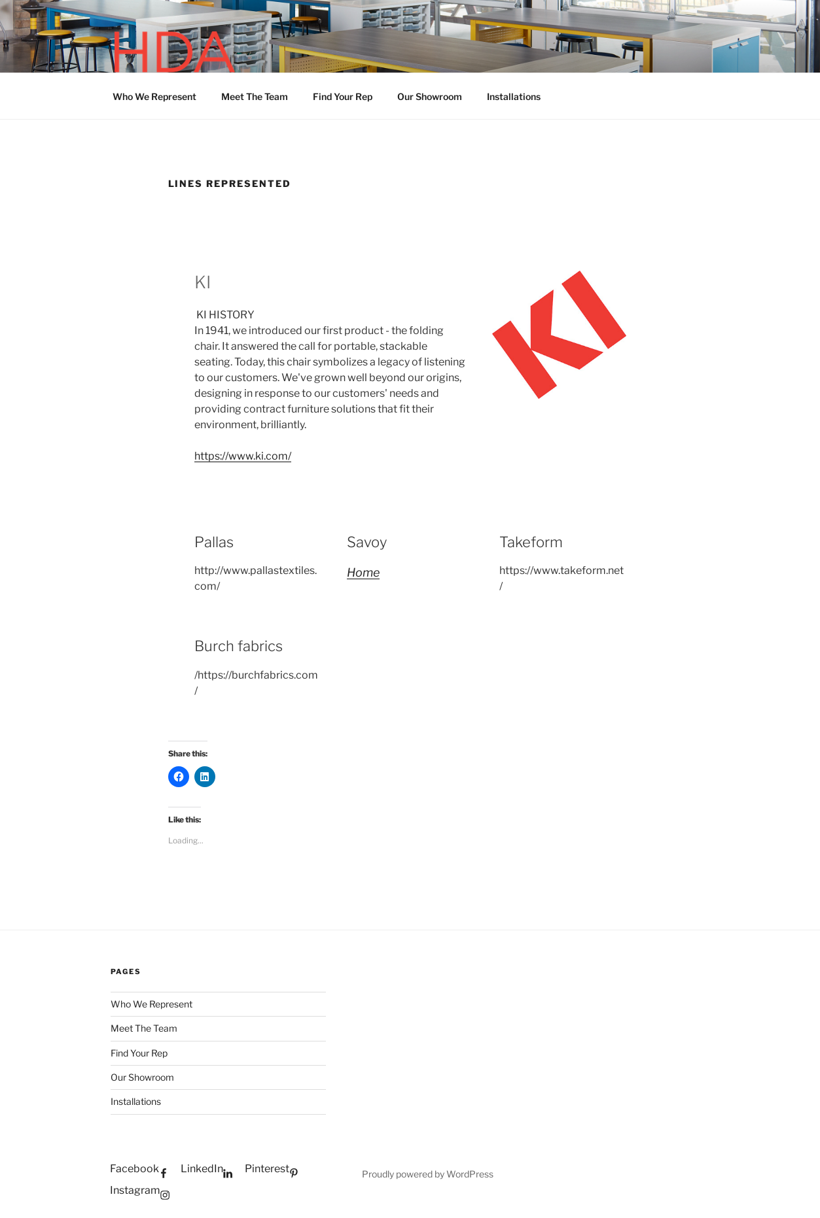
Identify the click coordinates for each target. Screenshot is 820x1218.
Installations (514, 96)
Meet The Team (254, 96)
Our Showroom (429, 96)
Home (363, 572)
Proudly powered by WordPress (427, 1173)
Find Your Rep (342, 96)
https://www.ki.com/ (242, 456)
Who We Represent (154, 96)
